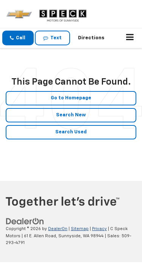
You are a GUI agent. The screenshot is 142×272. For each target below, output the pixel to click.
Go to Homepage (71, 98)
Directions (91, 38)
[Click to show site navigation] (130, 38)
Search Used (71, 132)
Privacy (99, 229)
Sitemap (80, 229)
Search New (71, 115)
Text (52, 38)
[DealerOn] (25, 221)
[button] (18, 38)
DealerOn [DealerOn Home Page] (57, 229)
